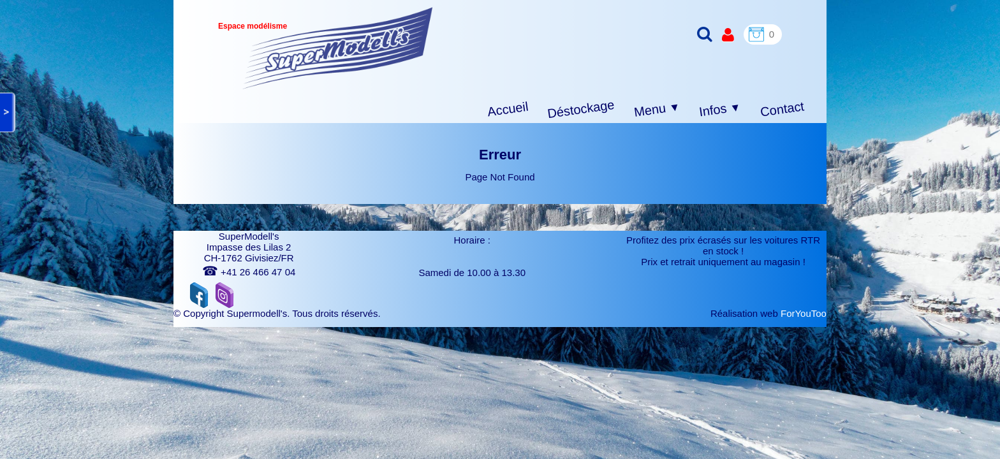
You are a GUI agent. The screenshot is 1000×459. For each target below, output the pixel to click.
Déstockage (581, 109)
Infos (720, 110)
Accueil (508, 109)
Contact (782, 109)
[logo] (337, 48)
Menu (657, 109)
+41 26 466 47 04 (248, 271)
